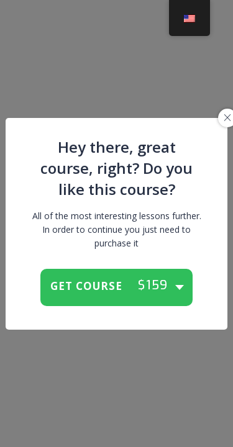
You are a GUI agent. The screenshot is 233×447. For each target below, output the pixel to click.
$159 (153, 285)
